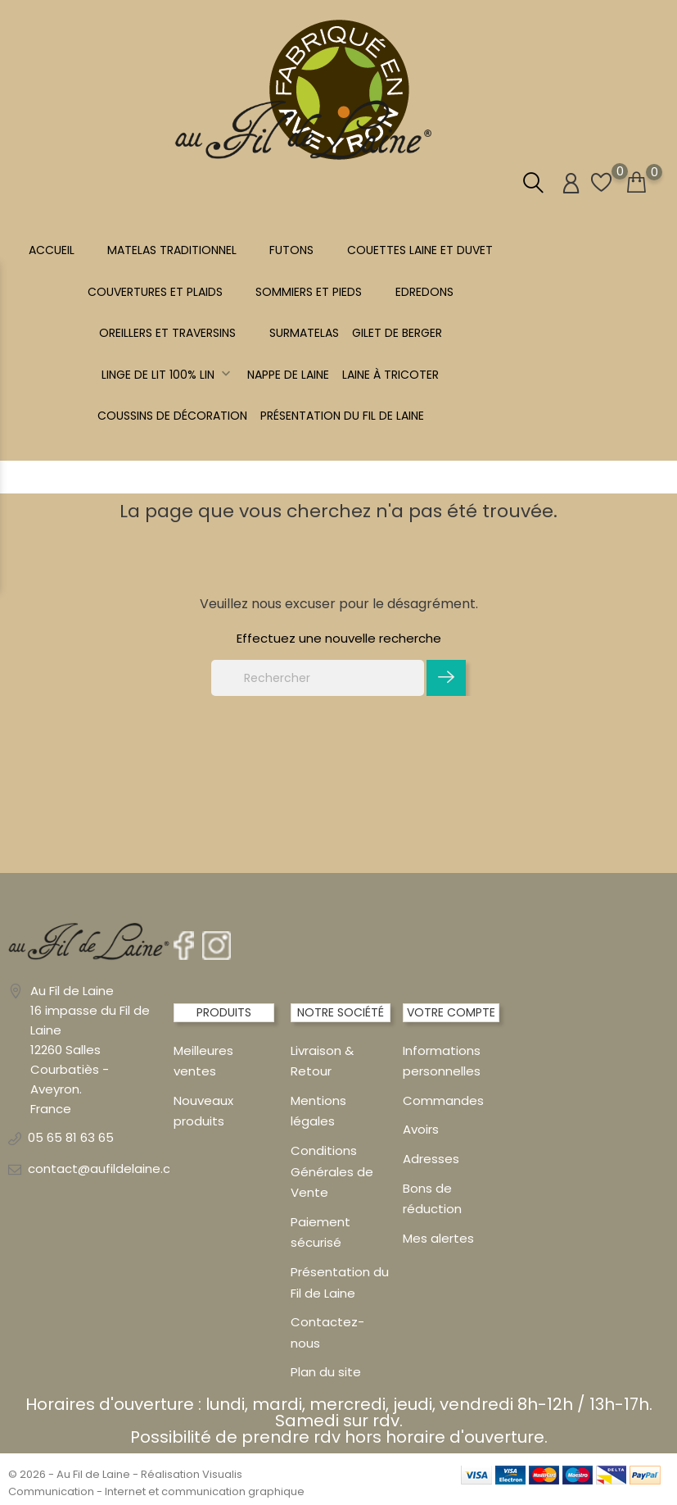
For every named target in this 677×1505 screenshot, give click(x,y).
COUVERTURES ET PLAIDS (155, 292)
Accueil (51, 250)
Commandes (443, 1100)
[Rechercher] (317, 678)
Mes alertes (438, 1238)
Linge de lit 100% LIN (168, 375)
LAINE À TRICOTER (390, 374)
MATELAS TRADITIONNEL (172, 250)
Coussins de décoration (172, 415)
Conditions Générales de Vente (332, 1171)
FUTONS (291, 250)
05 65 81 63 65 (71, 1137)
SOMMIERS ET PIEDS (308, 292)
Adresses (431, 1158)
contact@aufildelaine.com (109, 1168)
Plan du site (326, 1371)
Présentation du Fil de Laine (342, 415)
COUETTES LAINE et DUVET (420, 250)
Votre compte (451, 1012)
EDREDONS (424, 292)
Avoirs (421, 1129)
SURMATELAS (304, 333)
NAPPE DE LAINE (288, 374)
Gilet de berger (397, 333)
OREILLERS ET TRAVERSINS (167, 333)
